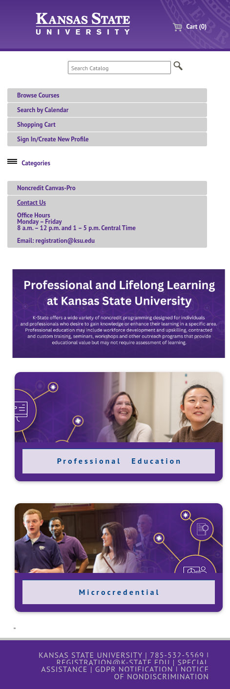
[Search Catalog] (119, 67)
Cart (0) (186, 26)
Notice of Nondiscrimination (161, 672)
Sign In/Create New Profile (53, 139)
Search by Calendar (42, 110)
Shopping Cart (36, 124)
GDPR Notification (134, 669)
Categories (35, 163)
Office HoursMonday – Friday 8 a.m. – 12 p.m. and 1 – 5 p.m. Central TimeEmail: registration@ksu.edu (76, 221)
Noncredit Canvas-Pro (46, 188)
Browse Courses (38, 95)
